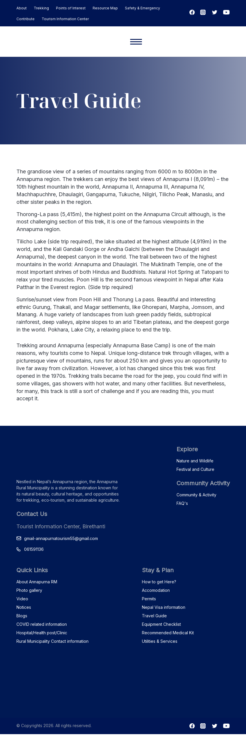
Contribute (25, 19)
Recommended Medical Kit (168, 632)
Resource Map (105, 8)
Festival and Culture (195, 469)
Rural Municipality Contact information (52, 641)
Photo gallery (29, 590)
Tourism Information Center (65, 19)
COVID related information (41, 624)
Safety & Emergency (142, 8)
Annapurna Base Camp (141, 345)
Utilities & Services (159, 641)
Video (22, 598)
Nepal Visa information (163, 607)
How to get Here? (159, 581)
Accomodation (156, 590)
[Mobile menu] (136, 42)
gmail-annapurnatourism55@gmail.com (61, 538)
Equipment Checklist (161, 624)
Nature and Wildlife (195, 460)
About (21, 8)
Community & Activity (196, 494)
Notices (23, 607)
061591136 (34, 549)
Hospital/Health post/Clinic (41, 632)
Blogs (21, 615)
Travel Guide (154, 615)
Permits (149, 598)
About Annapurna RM (36, 581)
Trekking (41, 8)
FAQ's (182, 503)
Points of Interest (71, 8)
